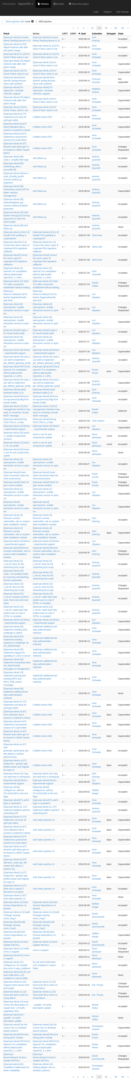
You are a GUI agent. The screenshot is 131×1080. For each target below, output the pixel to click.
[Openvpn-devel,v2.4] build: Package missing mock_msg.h (16, 915)
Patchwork (9, 3)
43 (106, 28)
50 (122, 28)
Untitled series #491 (42, 705)
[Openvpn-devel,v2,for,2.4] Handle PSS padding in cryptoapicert (16, 235)
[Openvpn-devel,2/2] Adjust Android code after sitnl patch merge (16, 64)
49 (115, 28)
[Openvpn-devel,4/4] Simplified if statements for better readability (16, 1067)
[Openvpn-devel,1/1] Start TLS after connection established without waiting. (16, 284)
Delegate (111, 33)
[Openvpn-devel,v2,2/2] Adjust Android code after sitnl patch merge (15, 47)
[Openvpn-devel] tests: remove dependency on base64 (14, 935)
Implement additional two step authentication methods (45, 629)
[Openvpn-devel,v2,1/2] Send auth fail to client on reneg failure (45, 985)
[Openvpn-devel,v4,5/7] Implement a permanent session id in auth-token (15, 724)
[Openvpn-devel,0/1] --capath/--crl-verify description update (14, 1017)
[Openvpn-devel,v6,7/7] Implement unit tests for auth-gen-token (14, 117)
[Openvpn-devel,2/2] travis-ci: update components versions (16, 435)
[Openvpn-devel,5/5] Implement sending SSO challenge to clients (15, 629)
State (120, 33)
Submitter (97, 33)
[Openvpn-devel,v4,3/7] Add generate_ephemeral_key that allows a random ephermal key (16, 750)
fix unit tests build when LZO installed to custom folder (44, 965)
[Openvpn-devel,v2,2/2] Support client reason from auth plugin (16, 985)
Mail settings (122, 12)
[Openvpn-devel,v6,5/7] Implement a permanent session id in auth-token (15, 136)
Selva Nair (97, 235)
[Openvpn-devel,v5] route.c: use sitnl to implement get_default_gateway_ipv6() (17, 359)
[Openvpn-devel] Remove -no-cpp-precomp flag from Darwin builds (16, 399)
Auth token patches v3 (44, 820)
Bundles (58, 4)
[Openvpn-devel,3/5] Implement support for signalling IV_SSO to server (16, 652)
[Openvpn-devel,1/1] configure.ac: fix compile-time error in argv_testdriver (16, 965)
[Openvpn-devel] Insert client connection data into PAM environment (16, 475)
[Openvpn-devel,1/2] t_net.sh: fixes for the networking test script (43, 575)
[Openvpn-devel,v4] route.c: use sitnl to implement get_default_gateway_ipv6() (17, 382)
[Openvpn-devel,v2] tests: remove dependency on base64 (16, 905)
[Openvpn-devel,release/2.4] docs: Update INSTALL (15, 1057)
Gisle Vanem (98, 421)
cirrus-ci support (41, 950)
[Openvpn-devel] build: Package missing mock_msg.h (14, 925)
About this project (79, 4)
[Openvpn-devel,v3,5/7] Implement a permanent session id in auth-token (15, 839)
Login (96, 12)
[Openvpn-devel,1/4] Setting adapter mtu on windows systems (44, 1067)
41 (92, 28)
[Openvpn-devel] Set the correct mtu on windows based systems (15, 1027)
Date (83, 33)
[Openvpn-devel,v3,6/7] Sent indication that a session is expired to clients (16, 829)
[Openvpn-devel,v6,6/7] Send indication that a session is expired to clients (16, 127)
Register (107, 12)
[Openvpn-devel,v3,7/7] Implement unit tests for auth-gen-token (14, 819)
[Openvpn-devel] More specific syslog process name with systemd (14, 80)
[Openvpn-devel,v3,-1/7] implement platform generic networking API (16, 810)
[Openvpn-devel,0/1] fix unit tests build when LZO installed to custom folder (16, 975)
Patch (6, 33)
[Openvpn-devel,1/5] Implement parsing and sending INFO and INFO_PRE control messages (14, 678)
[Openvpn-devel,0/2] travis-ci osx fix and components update (16, 452)
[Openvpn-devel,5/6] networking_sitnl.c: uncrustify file (13, 166)
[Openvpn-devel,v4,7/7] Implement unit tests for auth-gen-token (14, 704)
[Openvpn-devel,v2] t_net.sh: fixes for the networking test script (13, 564)
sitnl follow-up (39, 158)
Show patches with (15, 21)
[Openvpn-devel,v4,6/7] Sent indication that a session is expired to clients (16, 714)
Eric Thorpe (97, 985)
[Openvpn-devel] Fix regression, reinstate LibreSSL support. (13, 90)
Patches (43, 4)
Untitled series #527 (42, 117)
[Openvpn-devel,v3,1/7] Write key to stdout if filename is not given (14, 888)
